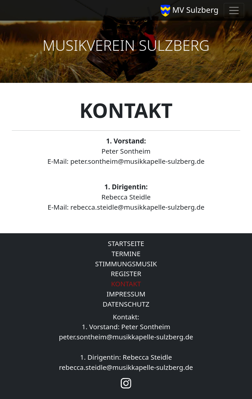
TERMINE (126, 253)
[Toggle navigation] (234, 10)
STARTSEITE (126, 243)
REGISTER (126, 273)
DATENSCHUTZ (126, 304)
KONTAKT (126, 283)
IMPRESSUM (126, 293)
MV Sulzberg (189, 10)
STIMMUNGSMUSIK (126, 263)
